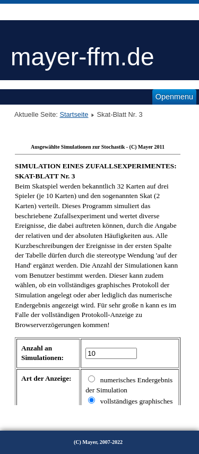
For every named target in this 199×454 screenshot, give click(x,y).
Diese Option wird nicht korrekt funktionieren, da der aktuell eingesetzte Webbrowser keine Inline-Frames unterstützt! (98, 272)
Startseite (73, 114)
